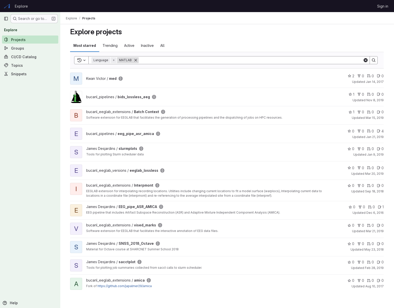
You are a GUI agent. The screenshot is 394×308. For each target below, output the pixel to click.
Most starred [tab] (85, 45)
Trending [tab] (110, 45)
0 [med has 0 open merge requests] (370, 76)
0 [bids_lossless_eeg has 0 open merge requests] (370, 94)
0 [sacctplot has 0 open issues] (380, 262)
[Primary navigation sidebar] (6, 19)
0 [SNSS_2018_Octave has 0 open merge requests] (370, 244)
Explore (21, 6)
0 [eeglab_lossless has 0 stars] (351, 168)
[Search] (251, 60)
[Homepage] (7, 6)
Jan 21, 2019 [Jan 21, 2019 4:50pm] (375, 137)
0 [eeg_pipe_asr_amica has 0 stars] (351, 131)
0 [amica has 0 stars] (351, 280)
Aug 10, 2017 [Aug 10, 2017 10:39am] (375, 286)
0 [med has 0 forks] (361, 76)
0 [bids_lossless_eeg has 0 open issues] (380, 94)
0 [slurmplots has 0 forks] (361, 149)
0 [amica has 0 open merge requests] (370, 280)
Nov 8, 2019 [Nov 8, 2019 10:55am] (375, 100)
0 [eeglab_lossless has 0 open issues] (380, 168)
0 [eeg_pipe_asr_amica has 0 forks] (361, 131)
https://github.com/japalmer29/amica (125, 286)
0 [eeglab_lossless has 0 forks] (361, 168)
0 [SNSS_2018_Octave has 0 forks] (361, 244)
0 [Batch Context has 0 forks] (361, 112)
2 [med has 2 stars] (351, 76)
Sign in (382, 6)
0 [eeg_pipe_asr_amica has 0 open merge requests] (370, 131)
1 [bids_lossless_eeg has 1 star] (352, 94)
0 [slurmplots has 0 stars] (351, 149)
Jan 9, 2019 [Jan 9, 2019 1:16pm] (375, 154)
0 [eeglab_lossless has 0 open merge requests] (370, 168)
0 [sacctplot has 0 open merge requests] (370, 262)
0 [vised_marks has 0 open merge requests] (370, 225)
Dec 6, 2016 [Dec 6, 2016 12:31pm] (375, 213)
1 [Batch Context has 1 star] (352, 112)
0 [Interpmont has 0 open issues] (380, 185)
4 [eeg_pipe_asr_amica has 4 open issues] (380, 131)
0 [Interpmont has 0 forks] (361, 185)
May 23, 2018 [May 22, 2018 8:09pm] (374, 249)
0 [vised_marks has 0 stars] (351, 225)
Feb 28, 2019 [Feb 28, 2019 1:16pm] (374, 268)
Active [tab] (129, 45)
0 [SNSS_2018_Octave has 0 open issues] (380, 244)
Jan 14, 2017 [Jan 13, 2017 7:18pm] (375, 82)
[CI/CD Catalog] (30, 57)
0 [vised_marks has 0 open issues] (380, 225)
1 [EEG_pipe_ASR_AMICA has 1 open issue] (381, 207)
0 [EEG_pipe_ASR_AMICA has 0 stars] (352, 207)
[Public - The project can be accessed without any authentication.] (121, 79)
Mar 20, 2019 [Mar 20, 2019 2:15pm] (374, 174)
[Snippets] (30, 74)
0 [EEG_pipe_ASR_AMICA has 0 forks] (362, 207)
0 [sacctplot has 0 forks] (361, 262)
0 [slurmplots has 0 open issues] (380, 149)
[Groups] (30, 48)
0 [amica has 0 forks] (361, 280)
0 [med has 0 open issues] (380, 76)
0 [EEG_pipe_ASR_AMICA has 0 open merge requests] (371, 207)
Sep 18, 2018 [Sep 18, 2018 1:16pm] (374, 191)
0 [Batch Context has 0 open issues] (380, 112)
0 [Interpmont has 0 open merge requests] (370, 185)
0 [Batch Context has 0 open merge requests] (370, 112)
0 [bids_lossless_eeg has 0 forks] (361, 94)
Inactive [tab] (147, 45)
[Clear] (366, 60)
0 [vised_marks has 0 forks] (361, 225)
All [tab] (163, 45)
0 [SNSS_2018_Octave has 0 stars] (351, 244)
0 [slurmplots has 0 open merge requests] (370, 149)
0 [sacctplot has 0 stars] (351, 262)
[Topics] (30, 65)
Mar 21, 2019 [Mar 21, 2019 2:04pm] (375, 231)
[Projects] (30, 40)
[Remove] (136, 60)
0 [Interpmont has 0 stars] (351, 185)
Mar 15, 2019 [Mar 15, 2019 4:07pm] (375, 118)
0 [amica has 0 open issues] (380, 280)
